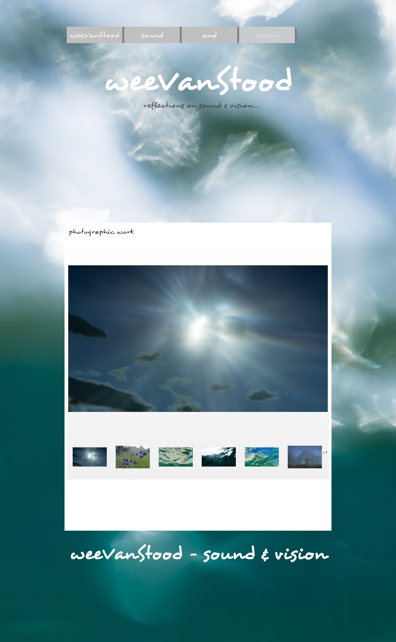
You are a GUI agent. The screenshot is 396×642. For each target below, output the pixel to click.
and (209, 35)
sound (152, 35)
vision (267, 35)
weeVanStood (94, 35)
